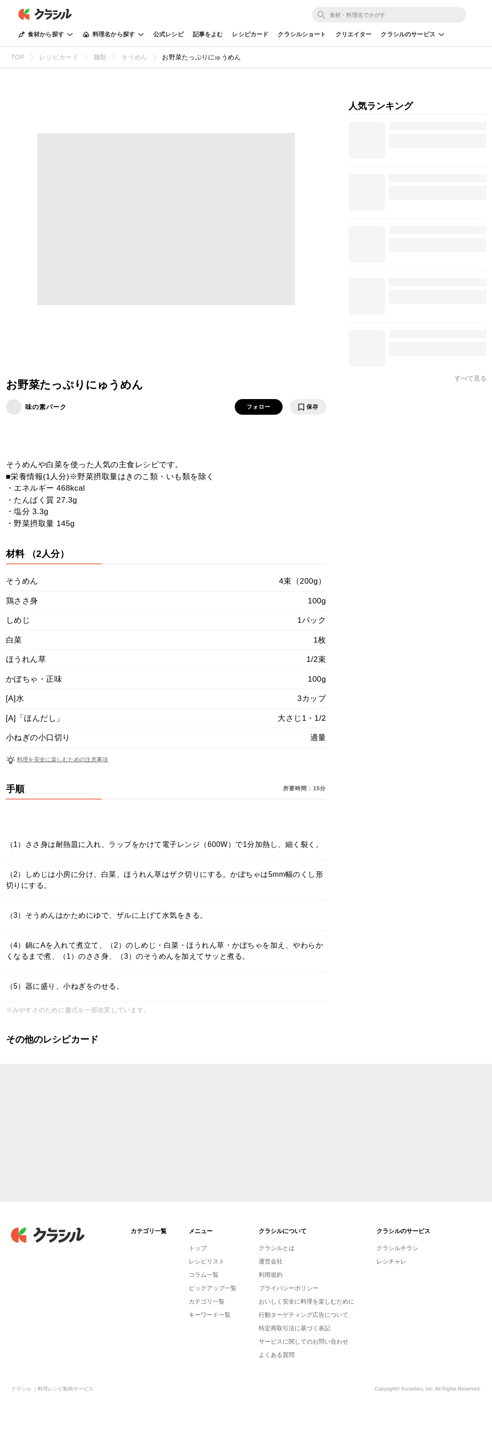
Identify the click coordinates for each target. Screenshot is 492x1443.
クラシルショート (302, 34)
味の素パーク (46, 407)
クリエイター (354, 34)
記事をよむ (208, 34)
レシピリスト (207, 1261)
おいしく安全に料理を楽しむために (306, 1301)
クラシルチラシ (397, 1248)
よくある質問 (277, 1354)
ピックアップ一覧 (213, 1288)
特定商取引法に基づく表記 (294, 1328)
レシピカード (250, 34)
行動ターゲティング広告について (303, 1314)
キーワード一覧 (210, 1314)
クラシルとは (277, 1248)
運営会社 (271, 1261)
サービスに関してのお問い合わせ (303, 1341)
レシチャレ (391, 1261)
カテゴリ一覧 (207, 1301)
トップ (198, 1248)
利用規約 (271, 1274)
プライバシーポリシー (288, 1288)
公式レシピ (168, 34)
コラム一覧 (204, 1274)
